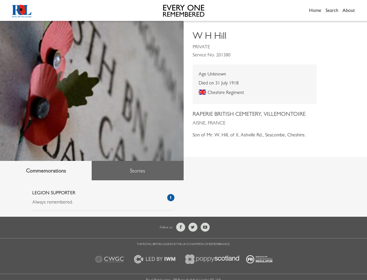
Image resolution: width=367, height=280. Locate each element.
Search (331, 10)
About (349, 10)
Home (315, 10)
